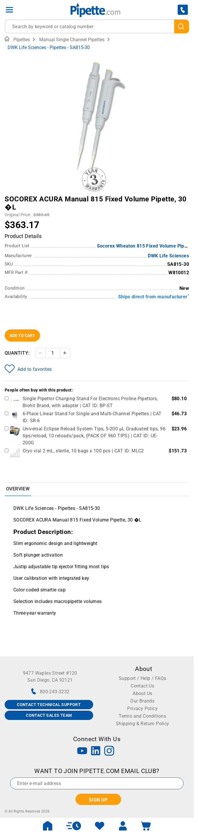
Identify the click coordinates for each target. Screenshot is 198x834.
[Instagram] (109, 751)
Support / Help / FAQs (142, 678)
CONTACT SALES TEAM (49, 715)
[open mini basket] (146, 826)
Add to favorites (28, 368)
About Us (142, 693)
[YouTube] (82, 751)
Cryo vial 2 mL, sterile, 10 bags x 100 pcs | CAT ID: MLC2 (83, 451)
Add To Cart (22, 335)
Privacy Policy (142, 708)
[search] (181, 26)
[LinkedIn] (96, 751)
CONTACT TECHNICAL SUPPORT (49, 704)
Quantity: (17, 353)
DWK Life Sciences (168, 256)
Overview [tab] (18, 489)
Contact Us (142, 686)
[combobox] (97, 26)
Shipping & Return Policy (142, 723)
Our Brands (142, 701)
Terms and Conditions (142, 716)
